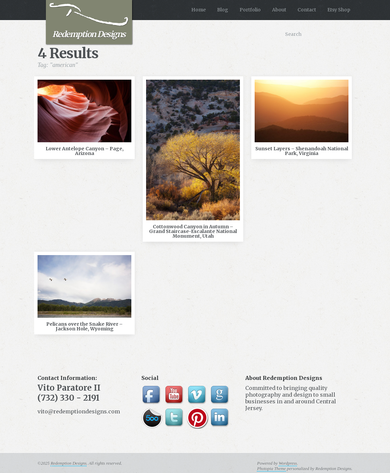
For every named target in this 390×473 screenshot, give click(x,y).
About (279, 10)
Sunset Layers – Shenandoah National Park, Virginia (301, 151)
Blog (222, 10)
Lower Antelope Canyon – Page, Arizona (85, 151)
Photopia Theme (271, 468)
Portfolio (250, 10)
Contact (307, 10)
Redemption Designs (88, 21)
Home (198, 10)
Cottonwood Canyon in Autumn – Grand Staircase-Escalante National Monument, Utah (193, 231)
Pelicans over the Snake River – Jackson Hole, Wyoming (84, 326)
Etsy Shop (338, 10)
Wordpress (288, 463)
